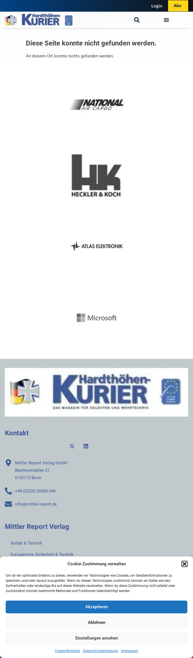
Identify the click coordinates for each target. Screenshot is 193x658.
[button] (184, 564)
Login (156, 6)
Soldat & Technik (26, 543)
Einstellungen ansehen (96, 638)
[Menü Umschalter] (166, 20)
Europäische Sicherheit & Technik (42, 554)
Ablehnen (96, 622)
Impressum (129, 651)
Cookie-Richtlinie (67, 651)
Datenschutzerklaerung (100, 651)
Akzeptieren (96, 606)
